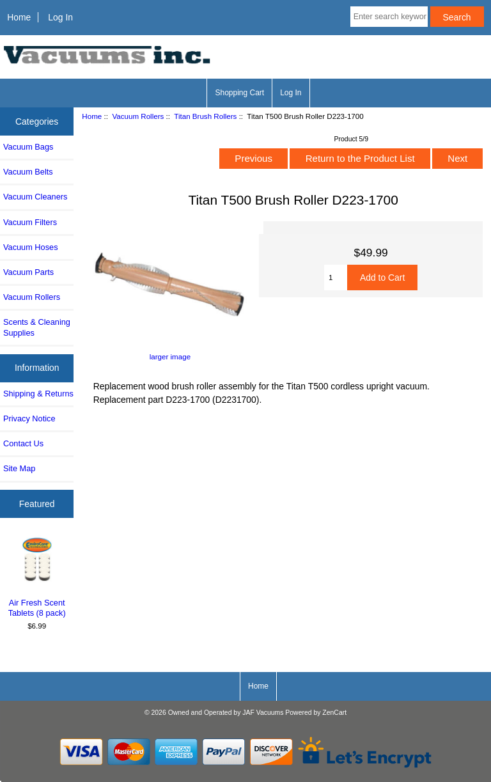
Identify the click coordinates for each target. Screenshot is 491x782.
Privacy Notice (29, 418)
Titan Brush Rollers (205, 116)
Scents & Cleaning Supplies (36, 327)
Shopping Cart (239, 92)
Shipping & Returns (38, 393)
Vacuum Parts (28, 272)
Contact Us (23, 443)
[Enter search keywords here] (389, 16)
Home (19, 17)
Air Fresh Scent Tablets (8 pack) (37, 576)
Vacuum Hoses (30, 247)
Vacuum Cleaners (35, 196)
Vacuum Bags (28, 147)
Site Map (19, 468)
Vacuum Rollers (138, 116)
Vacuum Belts (28, 171)
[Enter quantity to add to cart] (335, 277)
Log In (60, 17)
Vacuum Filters (30, 222)
